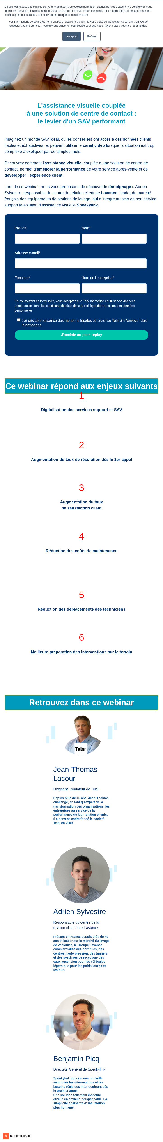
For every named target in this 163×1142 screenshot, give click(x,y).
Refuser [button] (92, 36)
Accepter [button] (71, 36)
